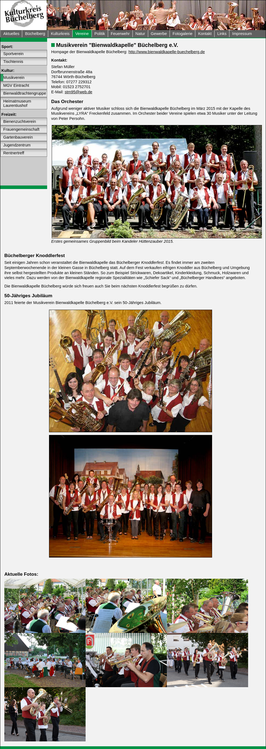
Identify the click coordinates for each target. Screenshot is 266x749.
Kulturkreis (60, 33)
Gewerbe (159, 33)
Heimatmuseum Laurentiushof (17, 103)
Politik (100, 33)
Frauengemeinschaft (21, 129)
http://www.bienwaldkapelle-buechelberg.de (166, 52)
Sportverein (13, 54)
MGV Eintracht (16, 85)
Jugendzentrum (17, 145)
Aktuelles (11, 33)
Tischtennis (13, 61)
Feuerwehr (120, 33)
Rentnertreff (13, 153)
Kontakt (205, 33)
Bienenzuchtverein (19, 121)
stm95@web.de (78, 92)
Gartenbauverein (18, 137)
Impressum (242, 33)
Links (221, 33)
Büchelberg (35, 33)
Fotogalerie (182, 33)
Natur (140, 33)
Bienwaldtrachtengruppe (24, 93)
